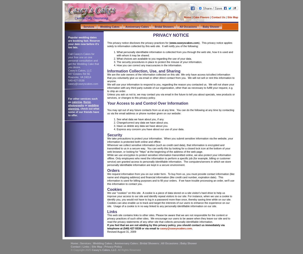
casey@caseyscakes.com (176, 228)
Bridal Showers (164, 26)
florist (87, 102)
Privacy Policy (113, 246)
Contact (75, 246)
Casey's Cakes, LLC (104, 250)
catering (77, 102)
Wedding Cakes (110, 26)
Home (187, 17)
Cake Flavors (201, 17)
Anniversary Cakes (137, 26)
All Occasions (188, 26)
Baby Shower (211, 26)
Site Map (232, 17)
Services (89, 26)
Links (86, 246)
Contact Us (219, 17)
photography (76, 105)
